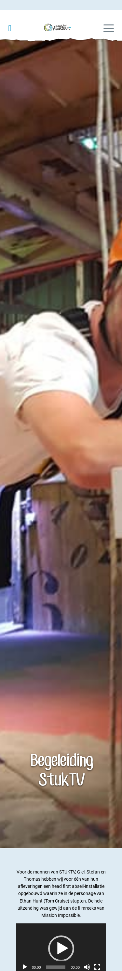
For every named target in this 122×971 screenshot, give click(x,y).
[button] (61, 948)
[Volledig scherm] (97, 967)
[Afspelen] (24, 967)
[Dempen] (87, 967)
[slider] (56, 967)
